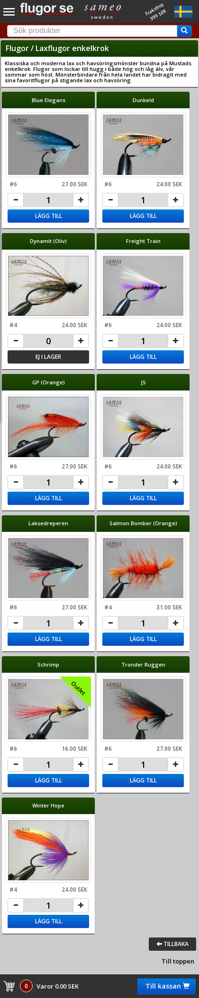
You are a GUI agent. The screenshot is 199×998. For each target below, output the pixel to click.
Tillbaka (172, 944)
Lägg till (48, 216)
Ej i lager (48, 357)
